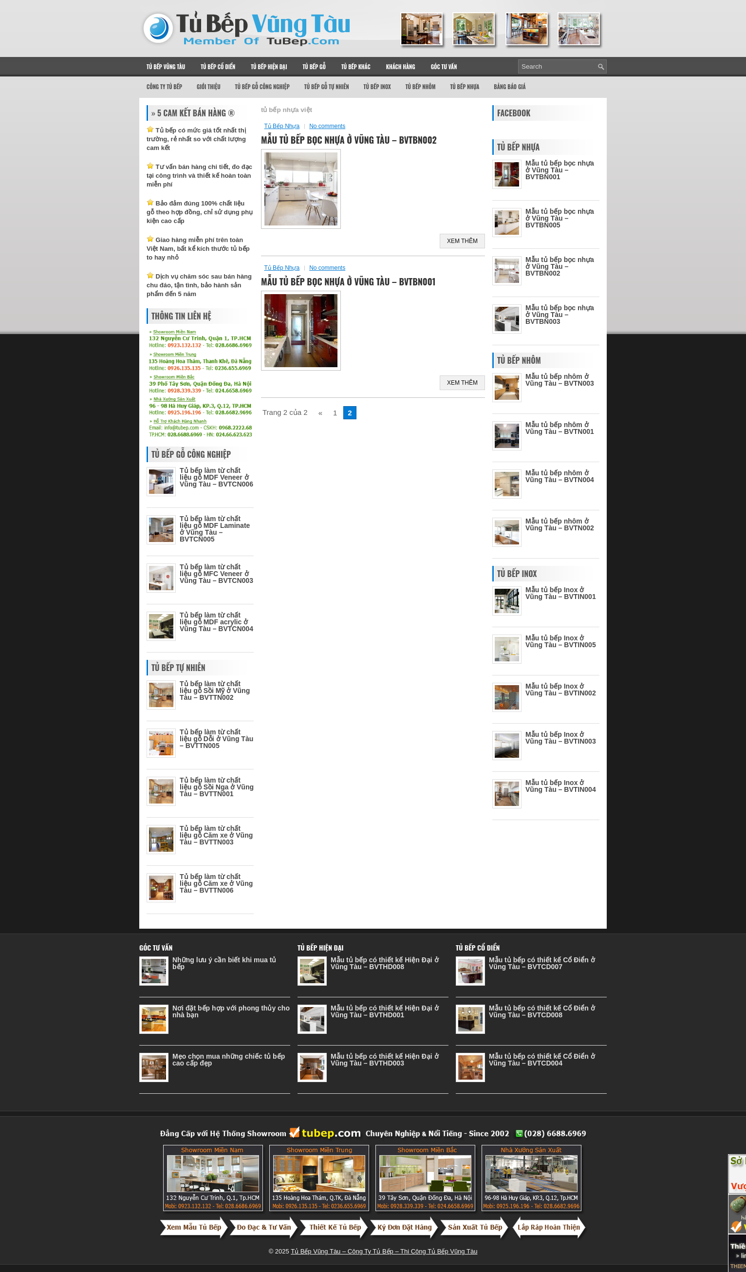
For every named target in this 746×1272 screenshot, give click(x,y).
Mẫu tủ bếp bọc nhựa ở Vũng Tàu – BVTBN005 (559, 218)
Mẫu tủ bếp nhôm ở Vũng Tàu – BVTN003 (559, 380)
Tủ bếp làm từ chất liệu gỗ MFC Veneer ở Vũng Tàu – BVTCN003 (216, 573)
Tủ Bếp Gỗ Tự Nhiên (326, 87)
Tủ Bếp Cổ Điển (218, 67)
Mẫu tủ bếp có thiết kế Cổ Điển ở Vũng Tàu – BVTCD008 (542, 1011)
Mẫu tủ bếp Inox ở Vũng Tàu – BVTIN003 (560, 737)
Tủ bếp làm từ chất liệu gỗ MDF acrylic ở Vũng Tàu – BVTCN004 (216, 622)
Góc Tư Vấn (444, 67)
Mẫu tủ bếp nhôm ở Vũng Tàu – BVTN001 (559, 428)
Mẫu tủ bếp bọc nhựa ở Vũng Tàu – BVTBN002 (349, 139)
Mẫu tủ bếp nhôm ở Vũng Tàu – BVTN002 (559, 524)
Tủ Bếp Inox (377, 87)
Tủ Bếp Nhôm (421, 87)
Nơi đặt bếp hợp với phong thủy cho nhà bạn (231, 1011)
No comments (327, 126)
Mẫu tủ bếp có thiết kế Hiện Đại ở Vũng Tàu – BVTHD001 (385, 1011)
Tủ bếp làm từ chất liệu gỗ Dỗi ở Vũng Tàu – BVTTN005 (216, 738)
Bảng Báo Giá (509, 87)
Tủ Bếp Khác (356, 67)
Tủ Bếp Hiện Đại (269, 67)
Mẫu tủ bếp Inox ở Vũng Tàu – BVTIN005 (560, 641)
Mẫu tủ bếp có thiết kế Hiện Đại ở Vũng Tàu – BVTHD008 (385, 963)
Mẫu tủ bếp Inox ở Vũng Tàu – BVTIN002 (560, 689)
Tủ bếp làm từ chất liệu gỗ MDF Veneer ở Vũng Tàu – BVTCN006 (216, 477)
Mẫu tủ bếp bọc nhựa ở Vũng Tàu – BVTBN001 (348, 281)
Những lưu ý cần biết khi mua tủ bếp (224, 963)
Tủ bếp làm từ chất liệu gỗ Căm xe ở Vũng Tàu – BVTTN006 (216, 883)
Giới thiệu (209, 87)
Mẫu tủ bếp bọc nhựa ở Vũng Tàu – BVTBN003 (559, 314)
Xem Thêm (462, 241)
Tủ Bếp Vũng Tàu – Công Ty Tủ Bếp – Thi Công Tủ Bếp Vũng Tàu (384, 1251)
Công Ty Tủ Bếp (164, 87)
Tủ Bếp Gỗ (314, 67)
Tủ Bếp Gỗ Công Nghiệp (262, 87)
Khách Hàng (400, 67)
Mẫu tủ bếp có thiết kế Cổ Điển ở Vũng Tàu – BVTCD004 (542, 1059)
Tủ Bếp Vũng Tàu (166, 67)
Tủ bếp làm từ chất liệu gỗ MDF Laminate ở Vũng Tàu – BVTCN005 (215, 529)
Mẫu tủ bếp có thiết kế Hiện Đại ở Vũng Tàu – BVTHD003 (385, 1059)
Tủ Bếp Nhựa (464, 87)
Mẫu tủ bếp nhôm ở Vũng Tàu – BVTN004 (559, 476)
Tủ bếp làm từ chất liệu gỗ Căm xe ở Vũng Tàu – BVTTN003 (216, 835)
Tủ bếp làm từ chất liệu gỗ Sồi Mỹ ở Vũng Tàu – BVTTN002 (215, 690)
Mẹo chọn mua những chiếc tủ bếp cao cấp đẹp (228, 1059)
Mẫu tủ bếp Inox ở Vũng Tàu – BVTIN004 (560, 786)
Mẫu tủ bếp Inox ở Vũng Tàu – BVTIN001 (560, 593)
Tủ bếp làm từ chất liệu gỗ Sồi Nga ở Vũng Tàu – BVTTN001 (217, 787)
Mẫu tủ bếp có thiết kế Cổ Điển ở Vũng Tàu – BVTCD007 (542, 963)
